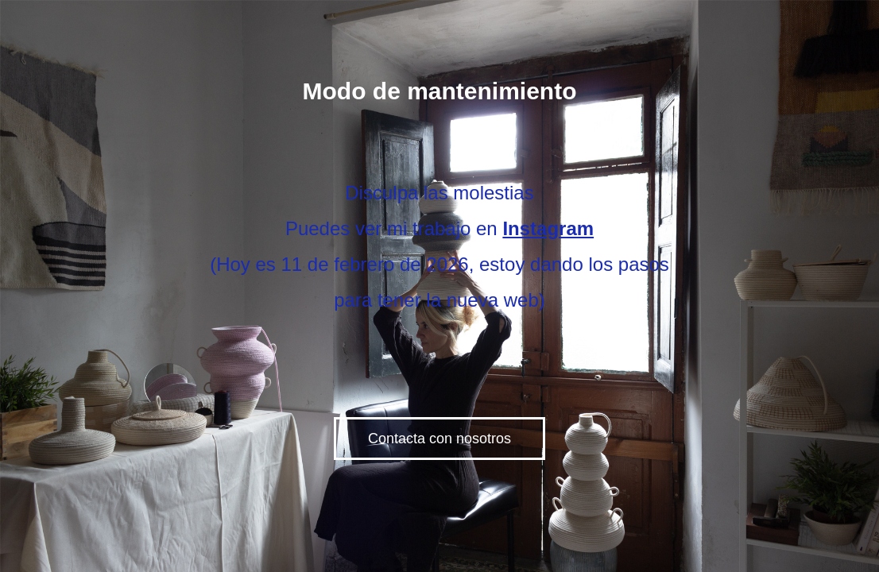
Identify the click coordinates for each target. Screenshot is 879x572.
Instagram (548, 228)
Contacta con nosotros (439, 438)
